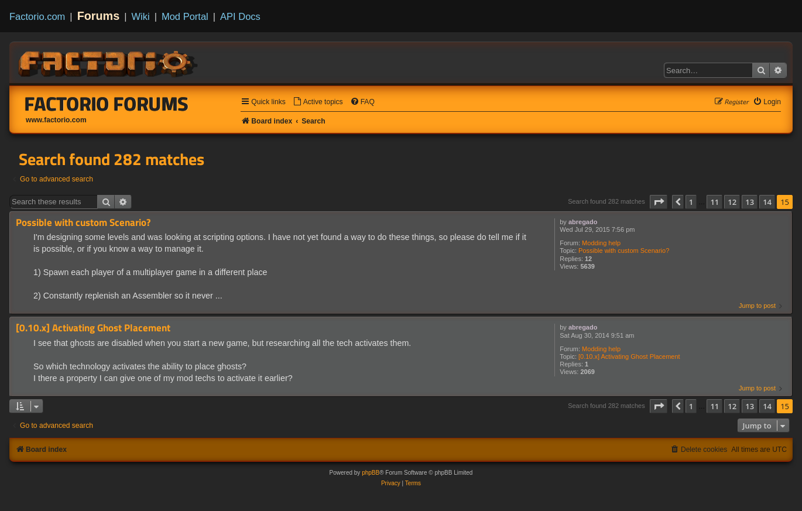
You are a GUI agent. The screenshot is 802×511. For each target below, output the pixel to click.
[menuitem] (318, 102)
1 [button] (691, 202)
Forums (98, 15)
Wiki (141, 16)
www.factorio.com (56, 120)
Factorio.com (37, 16)
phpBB (370, 472)
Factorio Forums (106, 103)
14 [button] (767, 202)
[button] (658, 202)
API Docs (240, 16)
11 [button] (714, 202)
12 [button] (732, 202)
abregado (583, 221)
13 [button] (749, 202)
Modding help (601, 242)
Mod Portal (185, 16)
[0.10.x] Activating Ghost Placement (629, 356)
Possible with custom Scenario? (623, 250)
